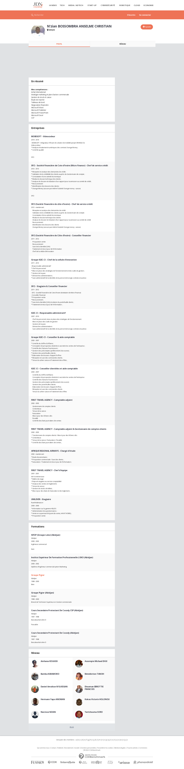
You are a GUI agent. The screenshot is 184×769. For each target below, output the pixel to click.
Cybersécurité (108, 5)
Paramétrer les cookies (105, 748)
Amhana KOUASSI (49, 661)
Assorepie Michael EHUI (96, 661)
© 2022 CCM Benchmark (92, 750)
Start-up (92, 5)
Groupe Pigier (38, 575)
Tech (62, 5)
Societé (76, 748)
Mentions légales (120, 748)
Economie (148, 5)
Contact (53, 748)
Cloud (137, 5)
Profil (59, 44)
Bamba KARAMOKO (50, 673)
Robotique (124, 5)
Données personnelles (88, 748)
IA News (53, 5)
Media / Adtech (75, 5)
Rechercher (39, 15)
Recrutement (68, 748)
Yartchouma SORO (94, 712)
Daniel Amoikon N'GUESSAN (54, 686)
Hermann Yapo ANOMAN (53, 699)
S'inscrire (131, 15)
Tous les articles (132, 748)
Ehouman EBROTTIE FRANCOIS (94, 688)
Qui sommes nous (43, 748)
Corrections (143, 748)
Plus (72, 727)
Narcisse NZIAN (48, 712)
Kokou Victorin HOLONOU (97, 699)
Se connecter (145, 15)
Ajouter (148, 27)
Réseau (122, 44)
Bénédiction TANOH (94, 673)
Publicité (60, 748)
